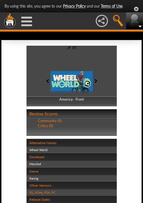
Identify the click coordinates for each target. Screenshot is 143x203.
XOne (39, 192)
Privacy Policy (74, 6)
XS (31, 192)
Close (136, 9)
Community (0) (49, 120)
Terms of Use (111, 6)
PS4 (47, 192)
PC (53, 192)
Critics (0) (45, 125)
